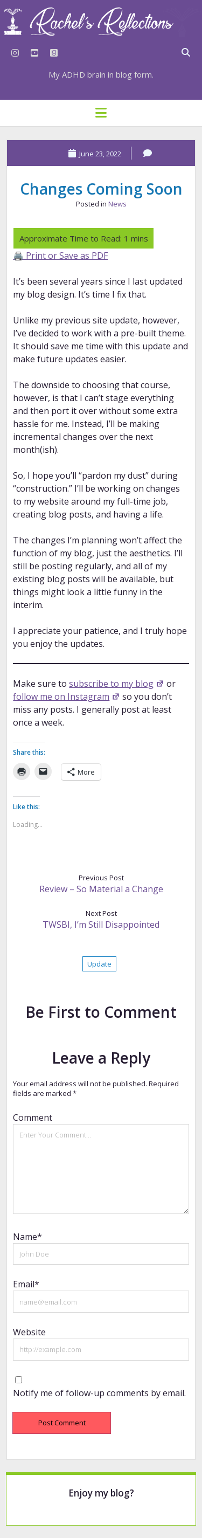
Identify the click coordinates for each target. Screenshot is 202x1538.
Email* (26, 1284)
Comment (32, 1117)
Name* (27, 1237)
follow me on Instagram (66, 696)
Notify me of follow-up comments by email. (99, 1393)
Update (99, 964)
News (117, 204)
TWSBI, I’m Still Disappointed (101, 924)
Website (29, 1332)
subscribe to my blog (116, 683)
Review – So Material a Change (101, 889)
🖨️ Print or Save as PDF (60, 255)
